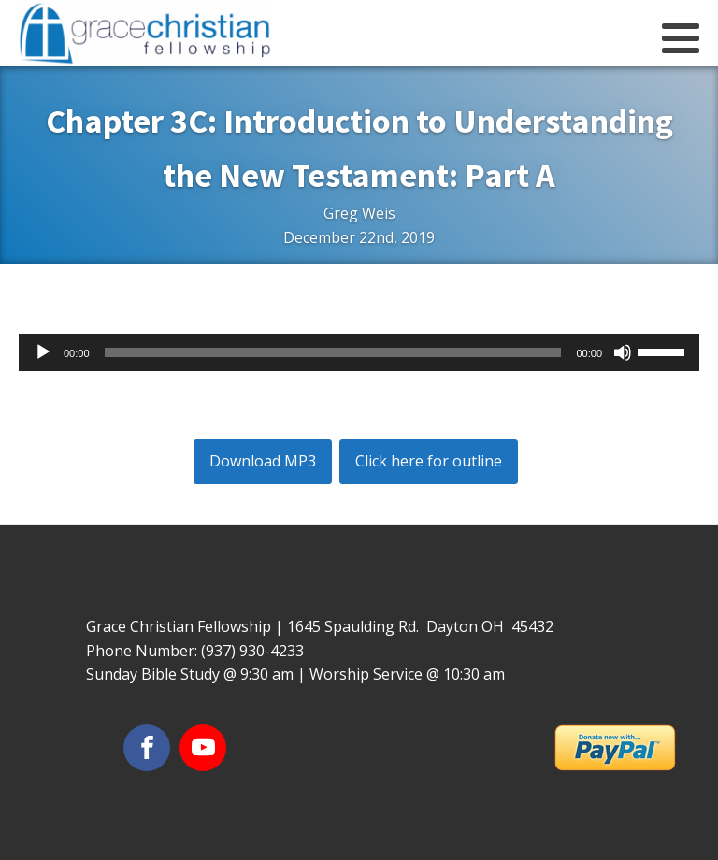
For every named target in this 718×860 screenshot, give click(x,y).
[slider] (333, 352)
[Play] (43, 352)
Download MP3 (262, 461)
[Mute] (622, 352)
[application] (359, 352)
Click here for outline (428, 461)
